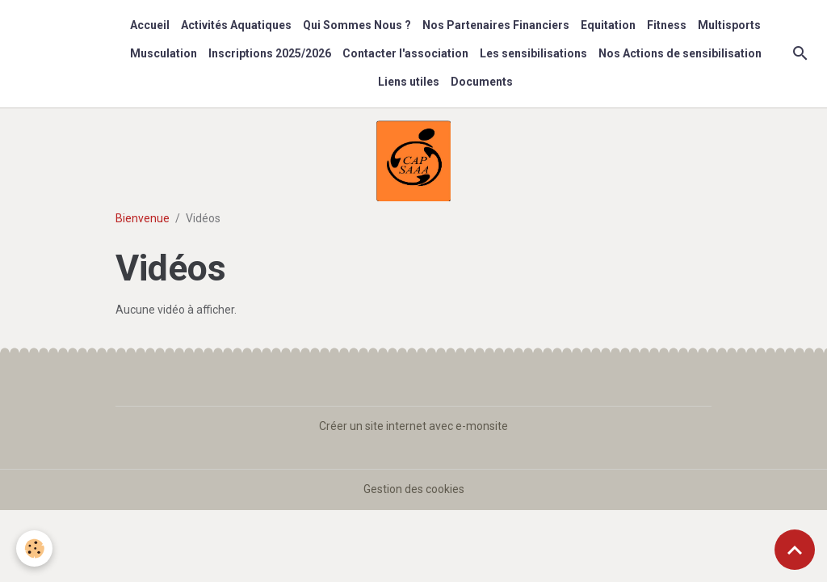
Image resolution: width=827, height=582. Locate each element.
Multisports (729, 25)
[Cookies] (34, 548)
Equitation (608, 25)
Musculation (163, 53)
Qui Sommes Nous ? (357, 25)
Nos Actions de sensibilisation (680, 53)
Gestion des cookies (413, 489)
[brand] (61, 53)
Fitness (666, 25)
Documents (482, 81)
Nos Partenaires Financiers (495, 25)
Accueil (150, 25)
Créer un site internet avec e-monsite (413, 426)
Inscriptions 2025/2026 (269, 53)
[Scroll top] (795, 549)
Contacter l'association (405, 53)
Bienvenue (142, 218)
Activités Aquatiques (236, 25)
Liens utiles (408, 81)
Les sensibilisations (533, 53)
